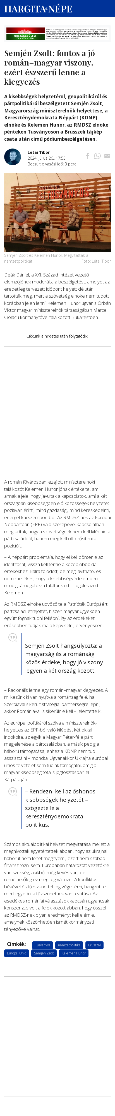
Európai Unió (16, 953)
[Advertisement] (57, 377)
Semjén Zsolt (44, 953)
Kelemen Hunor (74, 953)
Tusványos (42, 945)
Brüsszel (94, 945)
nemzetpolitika (69, 945)
